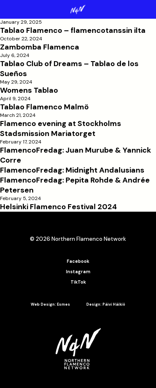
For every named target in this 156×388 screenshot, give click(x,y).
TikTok (78, 282)
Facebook (78, 261)
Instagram (78, 271)
